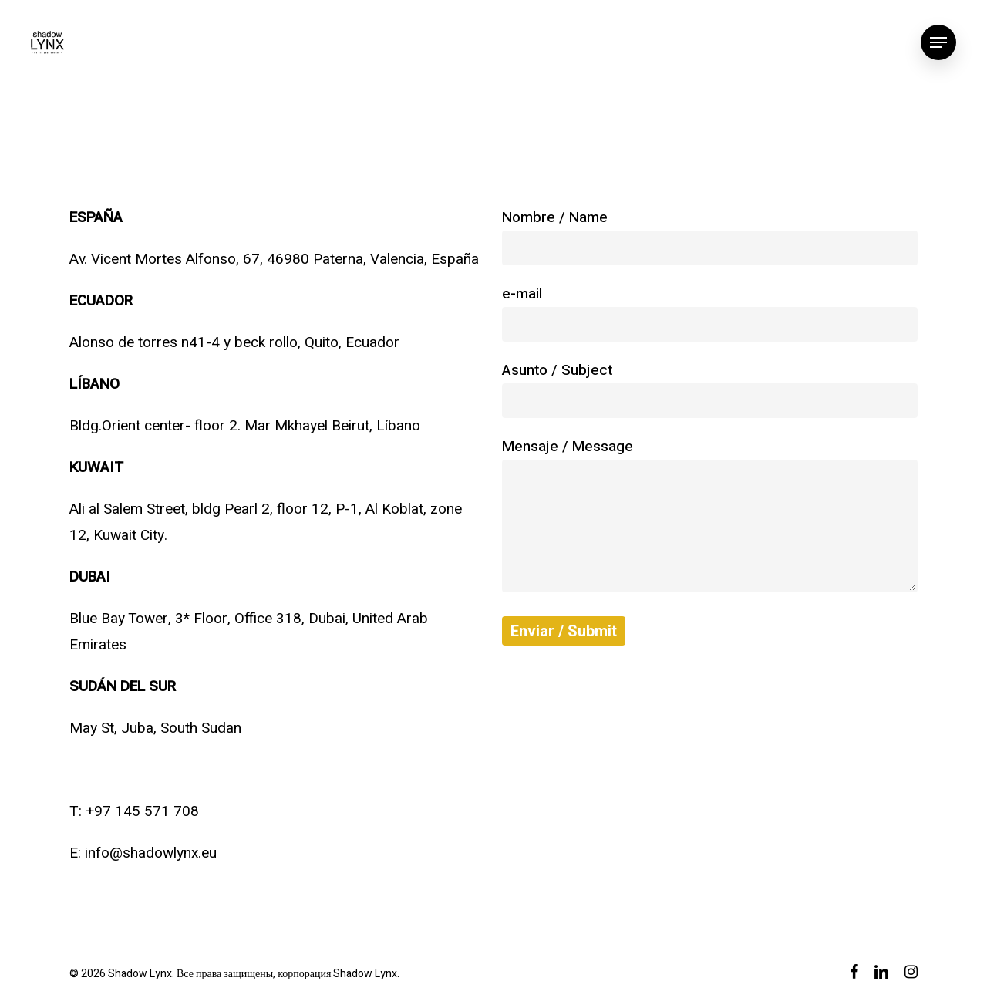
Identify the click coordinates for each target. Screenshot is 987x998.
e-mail (710, 312)
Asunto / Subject (710, 388)
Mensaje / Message (710, 518)
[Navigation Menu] (938, 43)
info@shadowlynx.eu (151, 853)
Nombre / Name (710, 236)
